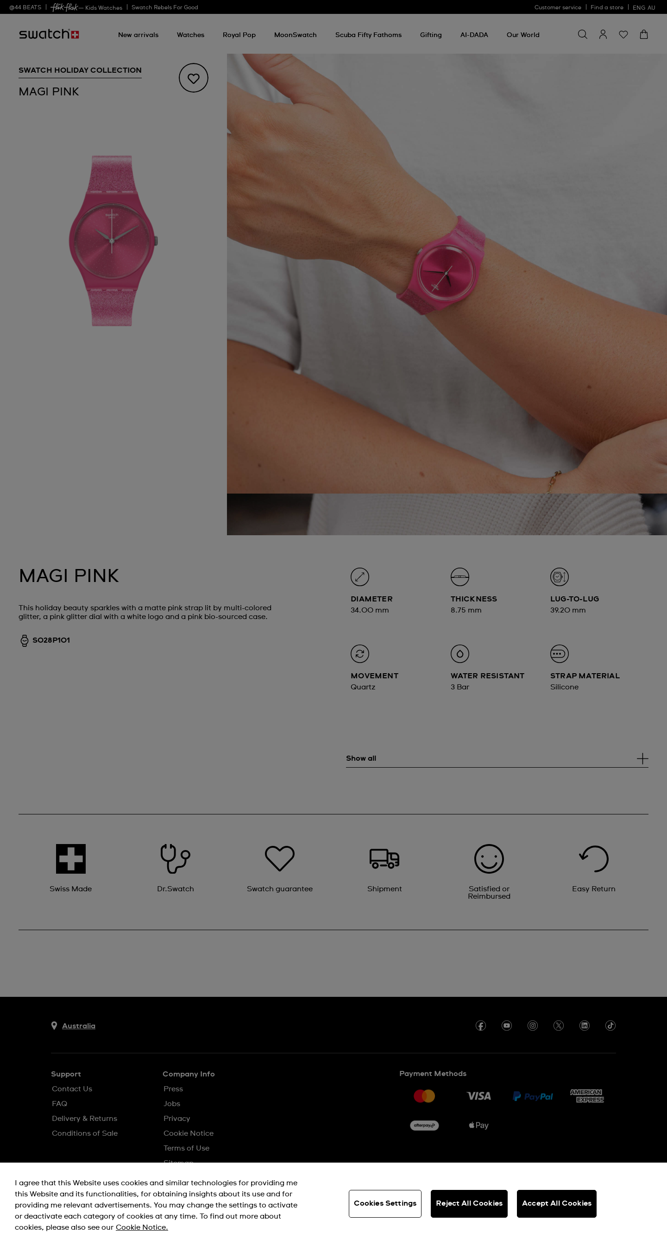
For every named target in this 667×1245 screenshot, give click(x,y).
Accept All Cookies (556, 1203)
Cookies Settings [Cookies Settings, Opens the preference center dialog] (385, 1203)
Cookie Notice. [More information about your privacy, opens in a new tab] (142, 1227)
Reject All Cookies (469, 1203)
